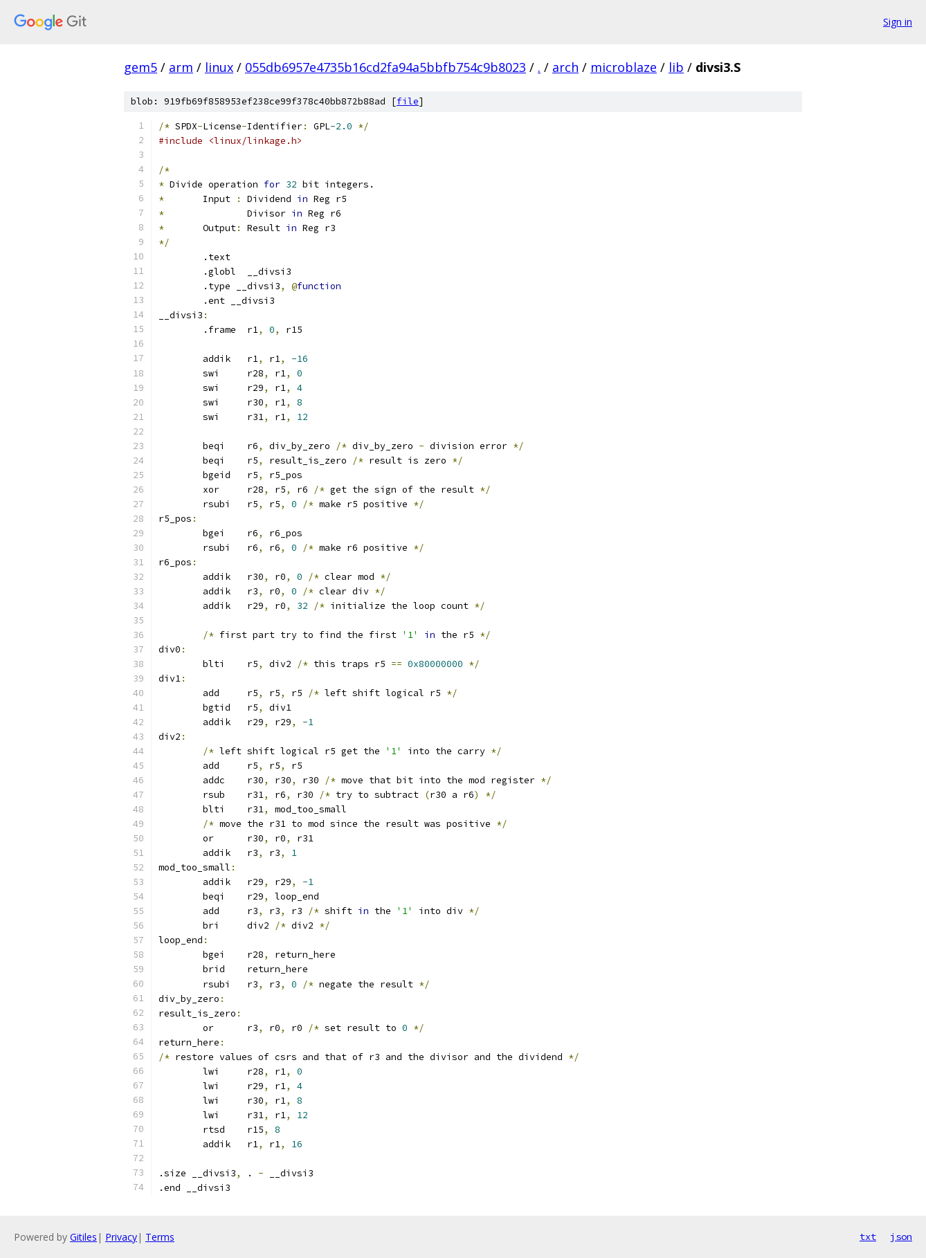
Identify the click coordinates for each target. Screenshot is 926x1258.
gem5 (140, 67)
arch (565, 67)
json (901, 1236)
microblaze (623, 67)
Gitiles (83, 1236)
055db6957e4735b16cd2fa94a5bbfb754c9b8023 (385, 67)
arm (181, 67)
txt (868, 1236)
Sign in (897, 21)
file (408, 101)
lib (676, 67)
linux (219, 67)
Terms (159, 1236)
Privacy (121, 1236)
